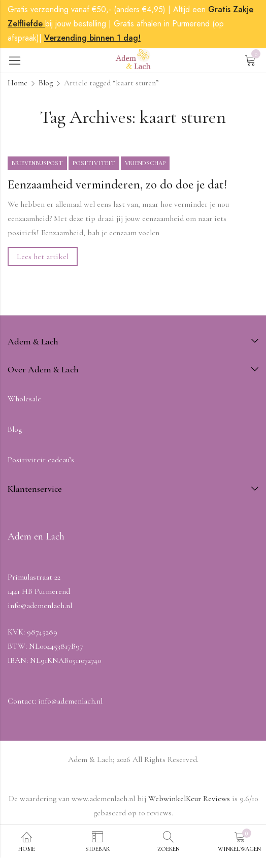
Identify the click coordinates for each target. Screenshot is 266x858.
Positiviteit (94, 163)
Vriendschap (145, 163)
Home (17, 83)
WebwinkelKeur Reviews (189, 798)
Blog (46, 83)
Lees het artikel (43, 256)
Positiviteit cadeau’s (41, 460)
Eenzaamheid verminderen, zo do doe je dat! (117, 184)
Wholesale (24, 399)
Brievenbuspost (37, 163)
